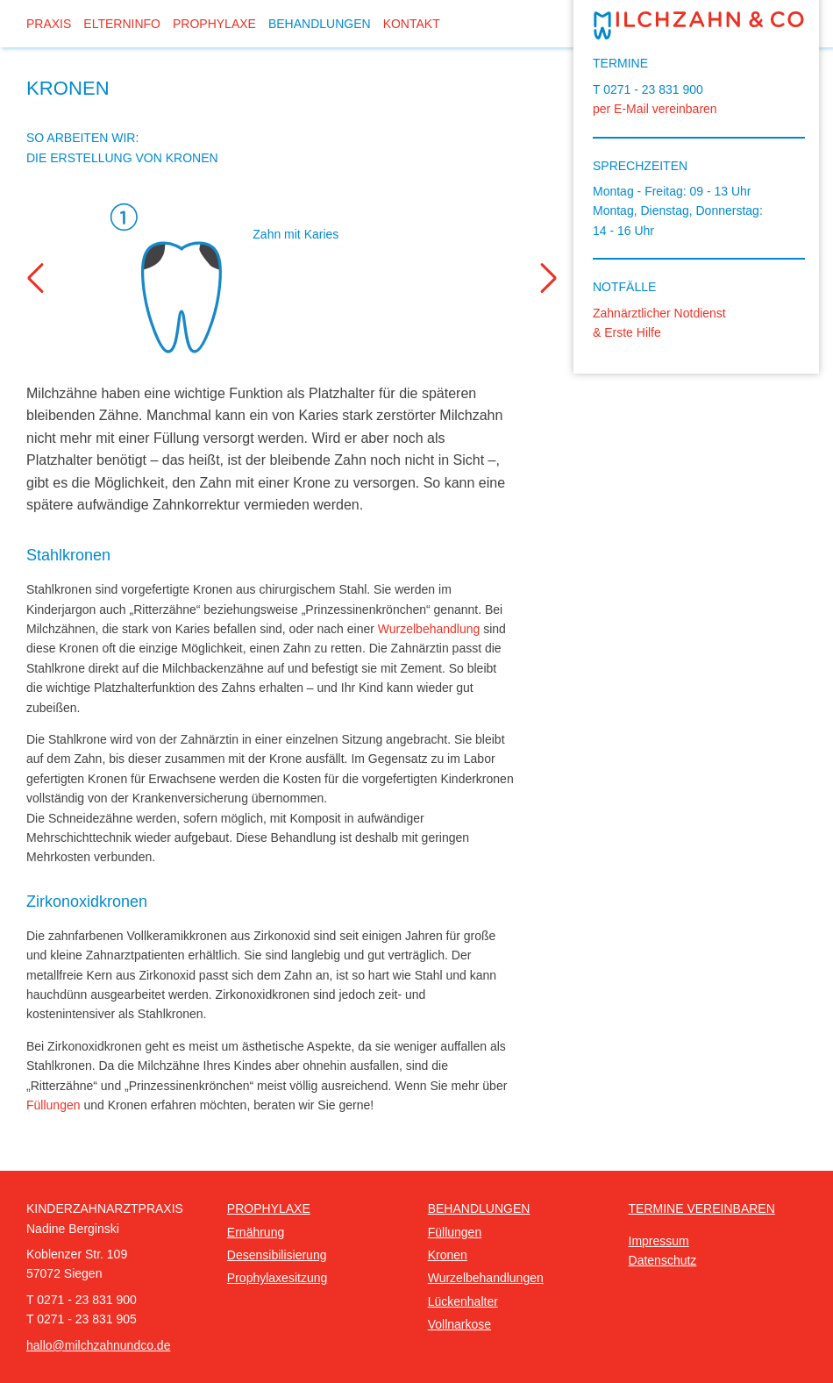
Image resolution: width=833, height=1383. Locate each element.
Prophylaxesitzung (277, 1278)
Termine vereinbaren (702, 1208)
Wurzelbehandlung (429, 629)
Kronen (447, 1255)
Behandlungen (319, 24)
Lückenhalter (463, 1301)
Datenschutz (663, 1260)
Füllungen (53, 1105)
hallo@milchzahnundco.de (98, 1345)
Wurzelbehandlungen (486, 1278)
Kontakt (411, 24)
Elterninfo (121, 24)
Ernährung (255, 1232)
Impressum (659, 1241)
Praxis (48, 24)
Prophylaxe (214, 24)
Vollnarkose (459, 1324)
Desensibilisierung (277, 1255)
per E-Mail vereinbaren (655, 109)
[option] (293, 278)
